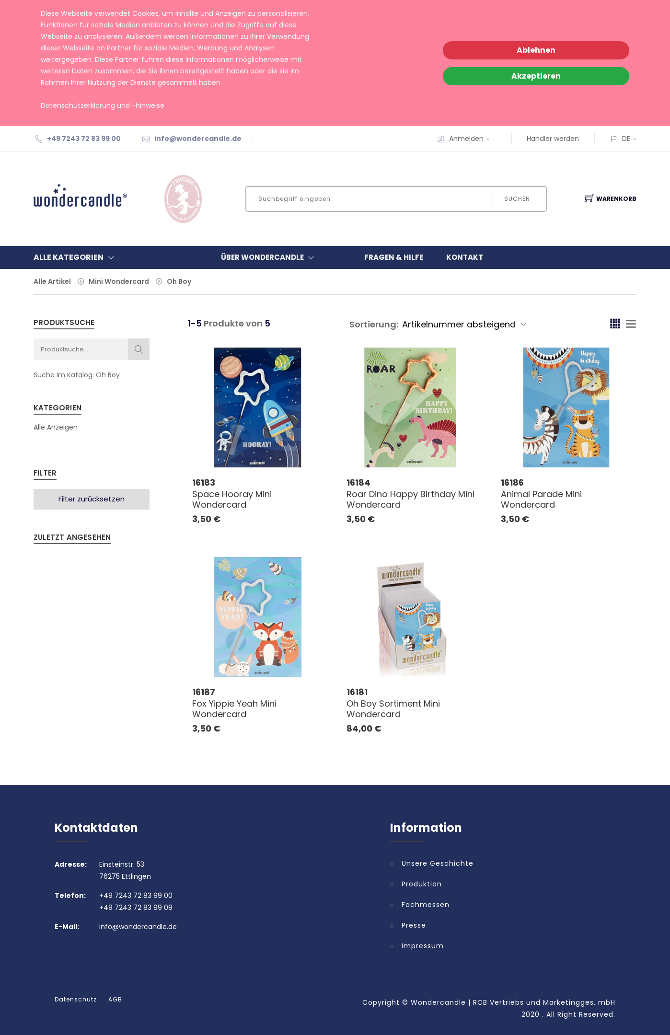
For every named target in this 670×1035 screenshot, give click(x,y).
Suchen (517, 199)
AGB (115, 999)
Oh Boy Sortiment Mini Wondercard (393, 709)
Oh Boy (179, 281)
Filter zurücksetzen (91, 499)
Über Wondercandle (269, 257)
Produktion (422, 884)
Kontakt (464, 257)
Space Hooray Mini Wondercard (232, 499)
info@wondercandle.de (198, 138)
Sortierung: (373, 324)
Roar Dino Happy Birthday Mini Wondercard (410, 499)
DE (626, 138)
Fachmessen (426, 904)
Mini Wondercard (119, 281)
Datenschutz (76, 999)
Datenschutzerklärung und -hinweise (102, 105)
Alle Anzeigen (56, 427)
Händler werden (553, 138)
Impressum (423, 946)
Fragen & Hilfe (393, 257)
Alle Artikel (52, 281)
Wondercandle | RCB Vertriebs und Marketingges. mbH (513, 1002)
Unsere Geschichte (438, 863)
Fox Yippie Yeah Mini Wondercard (234, 709)
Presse (414, 925)
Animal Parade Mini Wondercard (541, 499)
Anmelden (472, 138)
